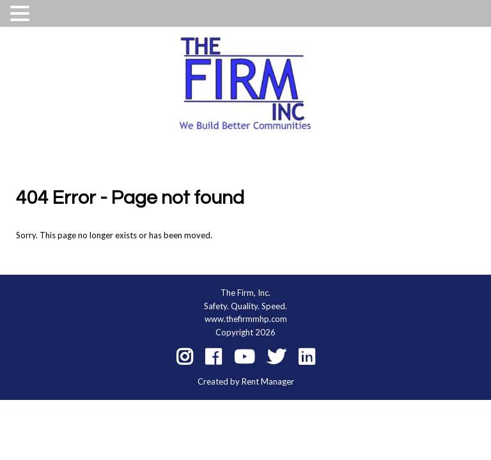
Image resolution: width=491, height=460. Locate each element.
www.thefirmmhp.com (246, 319)
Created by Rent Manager (246, 381)
